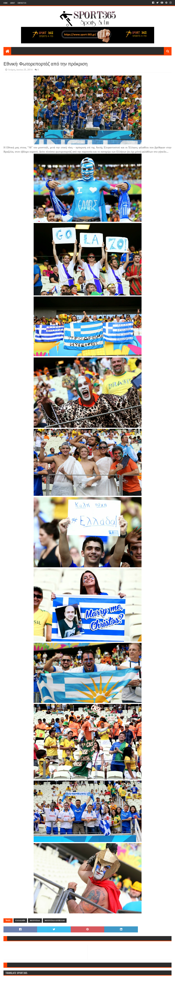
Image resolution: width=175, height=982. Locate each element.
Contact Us (22, 2)
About (12, 2)
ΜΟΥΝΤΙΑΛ (35, 920)
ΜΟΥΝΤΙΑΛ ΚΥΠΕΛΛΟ (55, 920)
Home (5, 2)
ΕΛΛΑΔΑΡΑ (20, 920)
